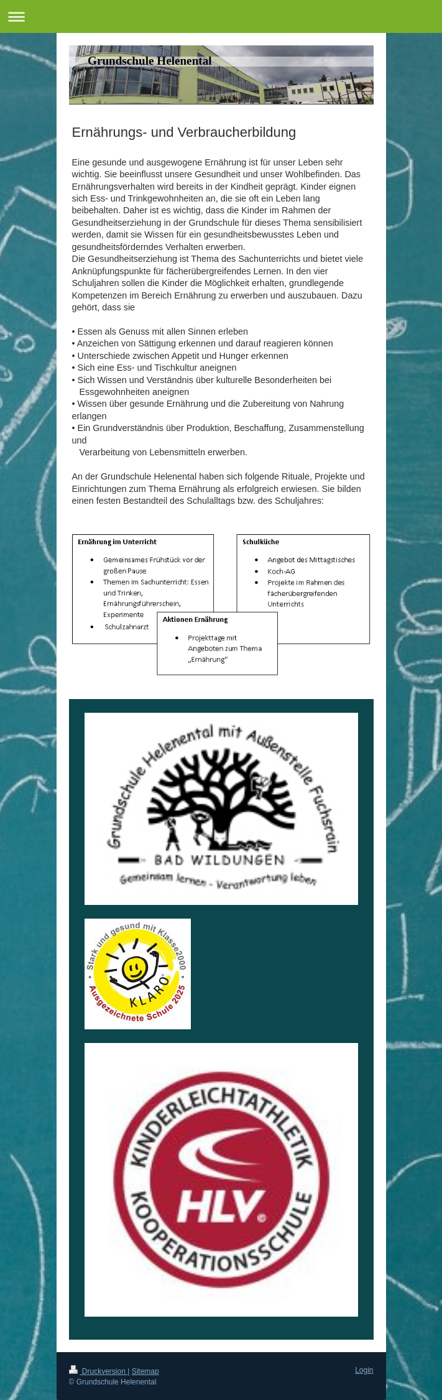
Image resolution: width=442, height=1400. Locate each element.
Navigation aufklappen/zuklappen (221, 16)
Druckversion (98, 1371)
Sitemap (145, 1371)
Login (364, 1370)
